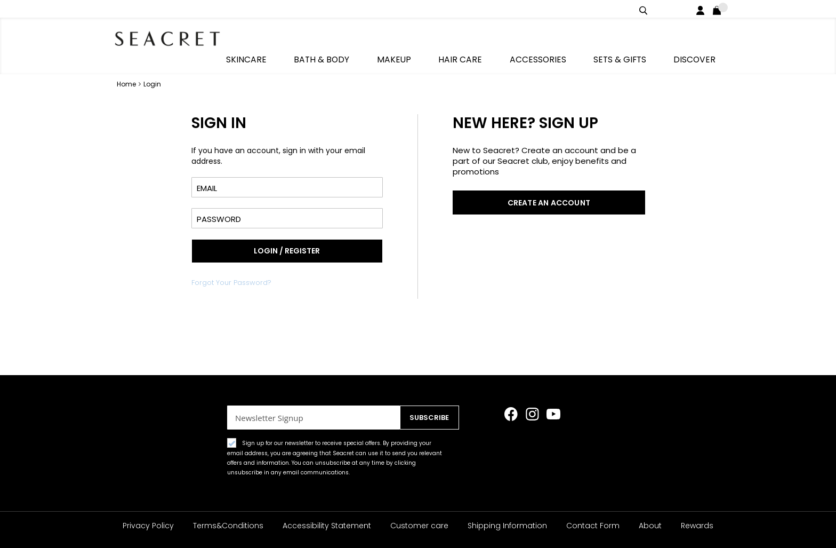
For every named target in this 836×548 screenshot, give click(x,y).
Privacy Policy (148, 525)
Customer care (419, 525)
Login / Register (702, 9)
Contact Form (593, 525)
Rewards (697, 525)
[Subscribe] (426, 418)
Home (127, 64)
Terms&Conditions (228, 525)
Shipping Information (507, 525)
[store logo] (172, 37)
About (650, 525)
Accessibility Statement (327, 525)
